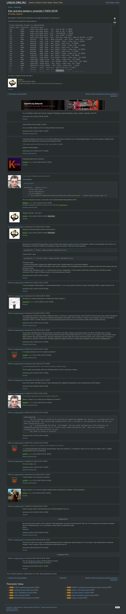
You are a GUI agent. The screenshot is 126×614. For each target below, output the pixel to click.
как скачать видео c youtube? (80, 592)
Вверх (117, 607)
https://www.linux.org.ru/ (12, 610)
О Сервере (9, 607)
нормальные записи (34, 561)
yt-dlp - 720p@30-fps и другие (23, 592)
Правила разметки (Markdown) (49, 607)
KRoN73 (25, 203)
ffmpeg (77, 244)
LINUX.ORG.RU (16, 2)
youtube (12, 14)
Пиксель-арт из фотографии (18, 94)
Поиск (60, 2)
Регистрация (110, 2)
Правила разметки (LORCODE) (31, 607)
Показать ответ (27, 153)
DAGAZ (20, 79)
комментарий (18, 227)
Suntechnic (26, 302)
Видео (25, 527)
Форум (49, 2)
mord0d (25, 355)
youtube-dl (19, 14)
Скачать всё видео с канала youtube (82, 595)
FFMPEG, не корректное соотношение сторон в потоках (89, 587)
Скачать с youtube (77, 598)
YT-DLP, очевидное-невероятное (24, 587)
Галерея (38, 2)
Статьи (44, 2)
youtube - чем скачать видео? (80, 590)
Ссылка (10, 89)
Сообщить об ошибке (12, 608)
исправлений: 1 (63, 205)
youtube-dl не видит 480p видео (24, 590)
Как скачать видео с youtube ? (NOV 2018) (33, 10)
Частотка (25, 529)
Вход (117, 2)
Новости (32, 2)
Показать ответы (27, 133)
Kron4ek (25, 162)
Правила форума (17, 607)
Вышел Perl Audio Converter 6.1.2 (24, 598)
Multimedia (17, 7)
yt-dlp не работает (19, 595)
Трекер (55, 2)
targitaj (25, 493)
